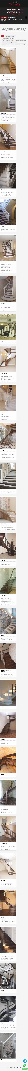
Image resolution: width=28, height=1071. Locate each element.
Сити (2, 450)
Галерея (15, 19)
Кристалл (3, 595)
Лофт (2, 635)
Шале (2, 917)
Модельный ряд (12, 17)
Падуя (2, 990)
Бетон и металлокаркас (8, 44)
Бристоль (3, 954)
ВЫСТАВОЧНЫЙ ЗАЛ (6, 19)
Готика (3, 560)
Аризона (3, 113)
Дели (2, 1059)
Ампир (3, 412)
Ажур (2, 226)
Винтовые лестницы (20, 44)
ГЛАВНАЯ (4, 17)
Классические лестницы (8, 38)
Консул (3, 75)
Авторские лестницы (10, 36)
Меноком (19, 1067)
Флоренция (4, 189)
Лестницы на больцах (21, 40)
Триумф (3, 341)
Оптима (3, 880)
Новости (20, 19)
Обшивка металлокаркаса (5, 524)
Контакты (4, 20)
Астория (3, 262)
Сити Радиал (4, 843)
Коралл (3, 151)
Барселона (4, 373)
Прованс (3, 490)
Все (2, 36)
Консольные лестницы (8, 40)
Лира (2, 774)
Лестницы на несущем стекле (9, 42)
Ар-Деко (3, 303)
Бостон (3, 707)
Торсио (3, 1023)
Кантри (3, 806)
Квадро (3, 739)
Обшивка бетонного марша (6, 671)
